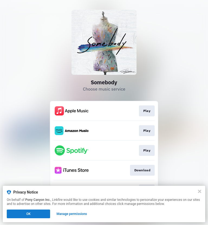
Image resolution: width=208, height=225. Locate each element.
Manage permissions (72, 214)
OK (28, 214)
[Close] (199, 191)
